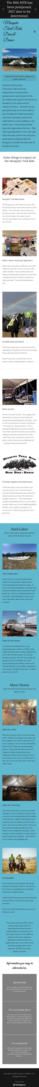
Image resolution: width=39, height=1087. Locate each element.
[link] (14, 41)
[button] (35, 32)
